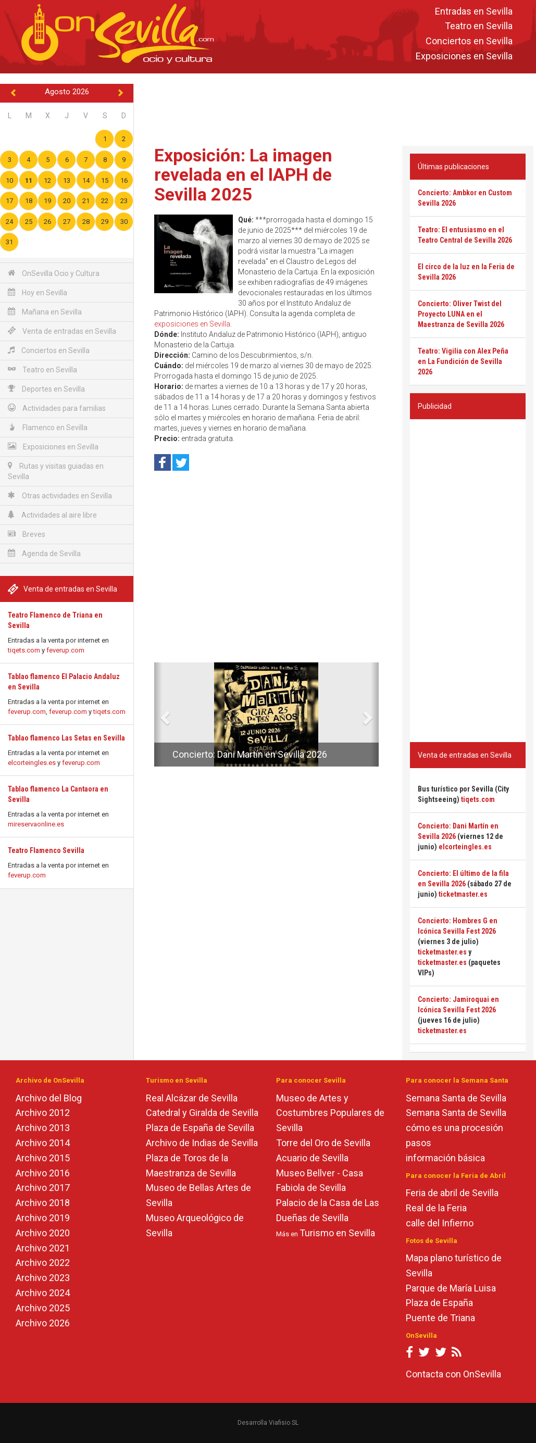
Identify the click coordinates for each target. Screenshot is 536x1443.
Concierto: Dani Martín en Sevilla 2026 (249, 754)
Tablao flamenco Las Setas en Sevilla (66, 738)
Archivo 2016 (43, 1173)
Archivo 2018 (43, 1202)
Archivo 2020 (43, 1232)
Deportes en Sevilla (46, 388)
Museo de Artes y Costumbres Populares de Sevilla (330, 1113)
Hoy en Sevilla (37, 292)
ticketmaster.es (463, 894)
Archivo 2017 (43, 1187)
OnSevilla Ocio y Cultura (53, 273)
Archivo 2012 (43, 1112)
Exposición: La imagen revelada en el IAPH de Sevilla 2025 (243, 175)
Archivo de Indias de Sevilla (202, 1142)
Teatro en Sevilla (479, 26)
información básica (445, 1157)
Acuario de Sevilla (312, 1157)
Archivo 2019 (43, 1217)
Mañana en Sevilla (45, 311)
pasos (418, 1142)
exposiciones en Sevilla (192, 324)
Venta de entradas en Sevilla (62, 331)
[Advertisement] (336, 107)
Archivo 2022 (43, 1262)
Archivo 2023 (43, 1277)
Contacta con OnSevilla (453, 1374)
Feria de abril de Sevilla (452, 1192)
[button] (158, 714)
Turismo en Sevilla (337, 1232)
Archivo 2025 (43, 1307)
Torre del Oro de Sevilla (323, 1142)
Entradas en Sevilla (474, 11)
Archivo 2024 (43, 1292)
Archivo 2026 (43, 1322)
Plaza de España (439, 1302)
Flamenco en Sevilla (48, 427)
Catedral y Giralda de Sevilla (202, 1112)
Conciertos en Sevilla (469, 41)
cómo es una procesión (454, 1127)
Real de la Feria (436, 1207)
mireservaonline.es (36, 824)
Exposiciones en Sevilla (464, 56)
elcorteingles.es (32, 763)
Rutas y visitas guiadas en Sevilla (56, 471)
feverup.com (65, 650)
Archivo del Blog (49, 1098)
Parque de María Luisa (451, 1288)
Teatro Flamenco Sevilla (46, 850)
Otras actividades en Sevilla (60, 495)
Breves (26, 534)
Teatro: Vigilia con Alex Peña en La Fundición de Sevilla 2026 (463, 361)
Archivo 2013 (43, 1127)
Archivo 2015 (43, 1157)
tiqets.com (24, 650)
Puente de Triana (440, 1317)
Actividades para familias (57, 408)
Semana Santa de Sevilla (456, 1098)
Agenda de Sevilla (44, 553)
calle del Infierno (439, 1223)
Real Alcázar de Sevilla (192, 1098)
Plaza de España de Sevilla (200, 1127)
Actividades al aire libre (52, 514)
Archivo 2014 (43, 1142)
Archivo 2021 (43, 1248)
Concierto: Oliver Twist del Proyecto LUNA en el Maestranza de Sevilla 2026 (461, 314)
